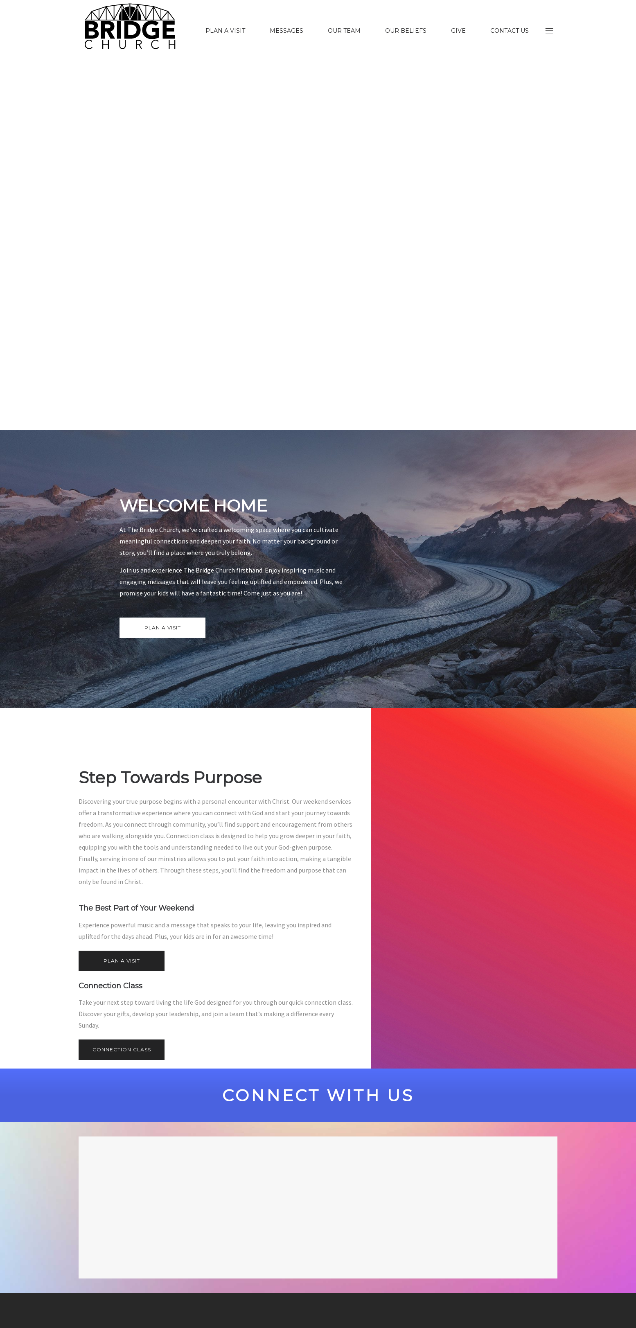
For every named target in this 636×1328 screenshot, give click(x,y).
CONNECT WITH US (318, 1095)
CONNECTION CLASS (121, 1049)
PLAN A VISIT (162, 628)
